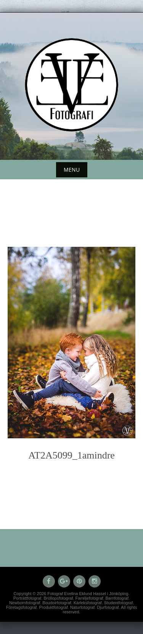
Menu (72, 169)
